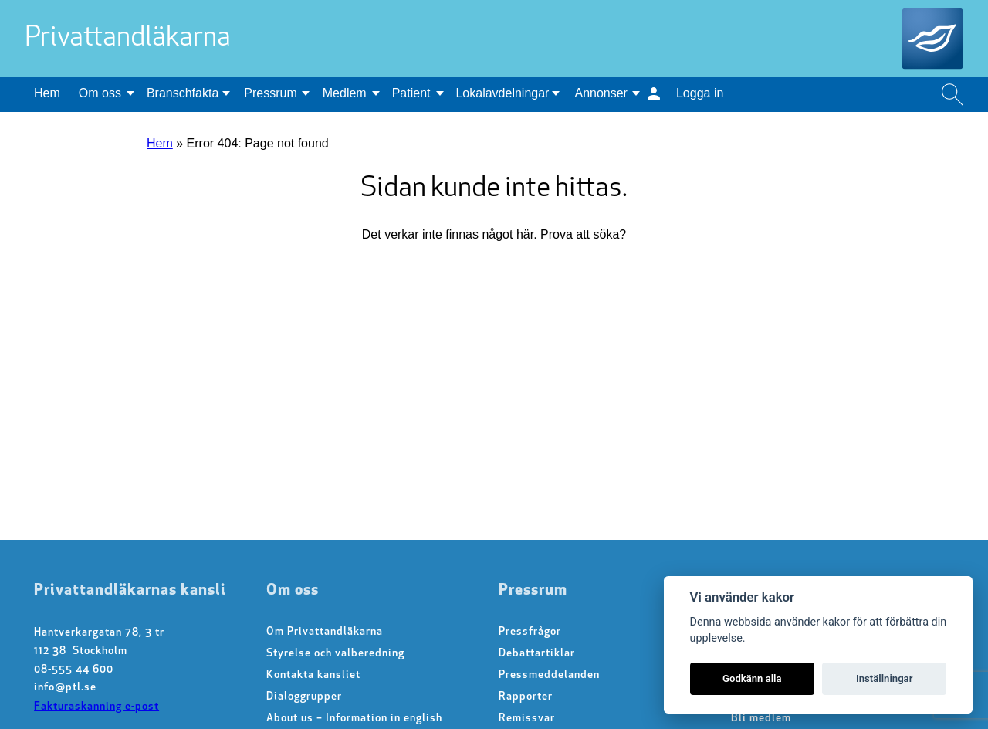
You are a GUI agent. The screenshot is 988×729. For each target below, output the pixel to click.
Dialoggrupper (304, 697)
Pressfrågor (530, 632)
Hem (47, 93)
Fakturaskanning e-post (96, 707)
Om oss (100, 93)
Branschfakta (182, 93)
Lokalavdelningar (502, 93)
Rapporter (526, 697)
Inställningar (884, 678)
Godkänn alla (752, 678)
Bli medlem (761, 718)
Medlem (345, 93)
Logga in (699, 93)
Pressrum (270, 93)
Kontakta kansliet (313, 675)
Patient (411, 93)
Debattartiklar (537, 653)
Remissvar (527, 718)
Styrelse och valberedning (335, 653)
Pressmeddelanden (549, 675)
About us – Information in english (354, 718)
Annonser (601, 93)
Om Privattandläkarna (324, 632)
